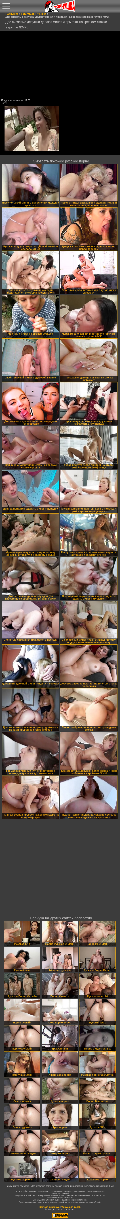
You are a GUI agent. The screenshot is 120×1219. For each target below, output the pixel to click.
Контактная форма (49, 1207)
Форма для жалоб (71, 1207)
